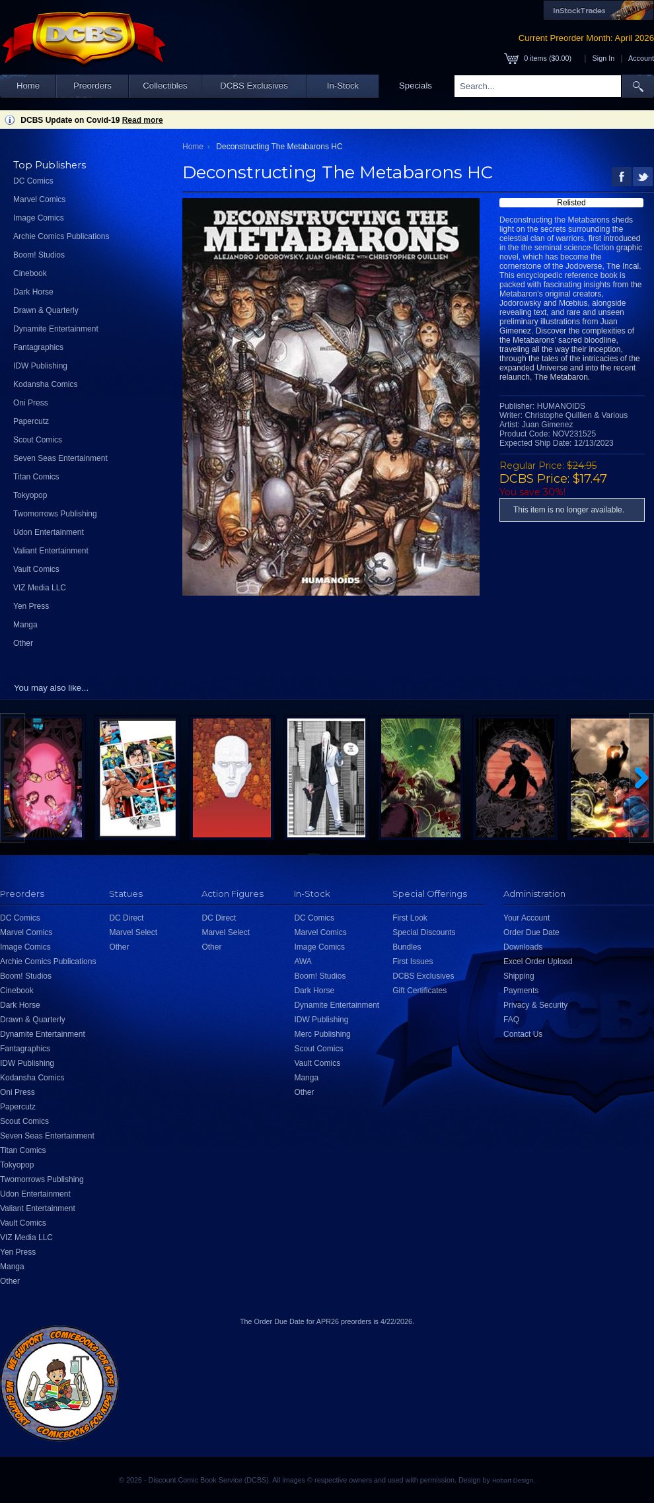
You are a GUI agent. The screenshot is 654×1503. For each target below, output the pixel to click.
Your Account (526, 918)
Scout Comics (37, 439)
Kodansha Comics (45, 384)
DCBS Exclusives (254, 85)
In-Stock (343, 85)
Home (28, 85)
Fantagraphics (38, 347)
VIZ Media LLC (39, 587)
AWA (302, 961)
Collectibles (165, 85)
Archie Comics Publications (61, 236)
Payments (520, 990)
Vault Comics (36, 569)
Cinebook (30, 273)
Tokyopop (30, 495)
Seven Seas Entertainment (60, 458)
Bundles (406, 947)
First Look (409, 918)
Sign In (604, 58)
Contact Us (522, 1034)
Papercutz (31, 421)
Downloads (522, 947)
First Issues (412, 961)
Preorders (92, 85)
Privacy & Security (535, 1005)
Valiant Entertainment (51, 550)
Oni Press (30, 402)
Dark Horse (33, 292)
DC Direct (126, 918)
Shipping (518, 976)
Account (641, 58)
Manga (25, 624)
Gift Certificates (419, 990)
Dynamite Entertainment (55, 328)
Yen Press (31, 606)
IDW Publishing (40, 365)
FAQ (511, 1019)
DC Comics (33, 181)
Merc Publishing (322, 1034)
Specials (415, 85)
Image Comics (38, 218)
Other (23, 643)
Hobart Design (512, 1480)
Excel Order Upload (538, 961)
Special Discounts (423, 932)
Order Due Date (531, 932)
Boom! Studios (39, 255)
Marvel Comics (39, 199)
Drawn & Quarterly (46, 310)
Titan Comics (36, 476)
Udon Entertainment (48, 532)
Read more (142, 120)
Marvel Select (133, 932)
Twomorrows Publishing (55, 513)
